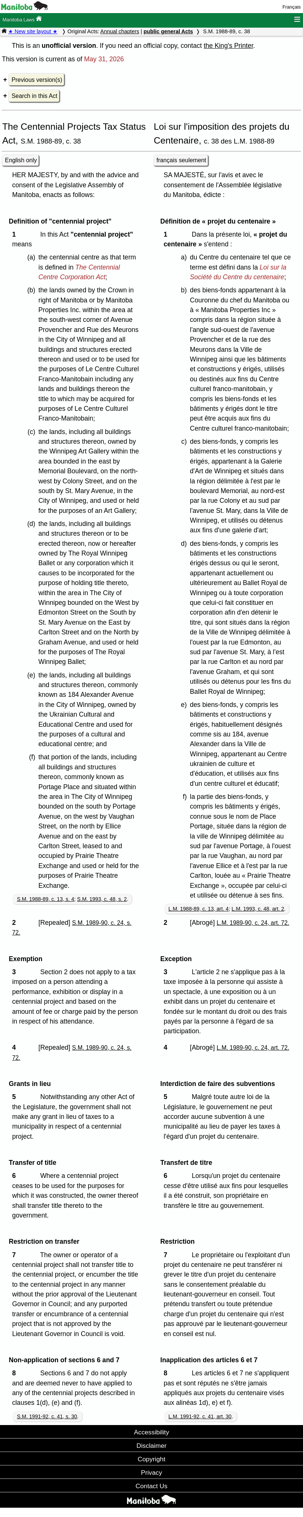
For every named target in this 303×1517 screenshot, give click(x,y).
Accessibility (151, 1432)
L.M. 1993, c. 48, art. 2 (258, 909)
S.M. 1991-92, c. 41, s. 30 (47, 1416)
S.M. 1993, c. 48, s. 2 (102, 899)
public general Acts (168, 31)
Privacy (151, 1472)
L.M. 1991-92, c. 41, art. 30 (200, 1416)
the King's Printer (228, 45)
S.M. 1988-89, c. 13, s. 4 (45, 899)
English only (21, 160)
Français (291, 7)
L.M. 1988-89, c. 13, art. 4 (198, 909)
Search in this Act (34, 96)
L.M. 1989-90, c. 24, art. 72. (253, 923)
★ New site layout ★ (33, 31)
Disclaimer (151, 1445)
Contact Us (151, 1486)
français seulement (181, 160)
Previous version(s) (37, 80)
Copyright (152, 1459)
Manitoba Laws (22, 18)
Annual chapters (120, 31)
